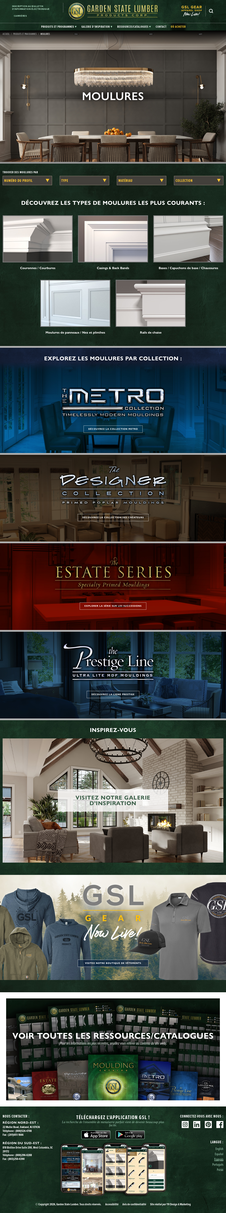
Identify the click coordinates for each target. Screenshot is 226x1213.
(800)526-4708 (23, 1131)
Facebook (219, 1124)
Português (217, 1164)
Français (218, 1159)
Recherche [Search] (211, 11)
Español (219, 1154)
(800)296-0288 (23, 1155)
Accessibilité (111, 1204)
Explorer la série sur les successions (113, 606)
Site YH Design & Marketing (170, 1204)
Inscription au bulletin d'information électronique (31, 8)
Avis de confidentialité (134, 1204)
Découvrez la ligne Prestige (113, 694)
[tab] (59, 26)
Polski (220, 1169)
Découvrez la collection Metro (113, 429)
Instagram (185, 1124)
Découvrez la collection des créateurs (113, 517)
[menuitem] (193, 11)
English (219, 1148)
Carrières (20, 16)
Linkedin (196, 1124)
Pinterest (208, 1124)
